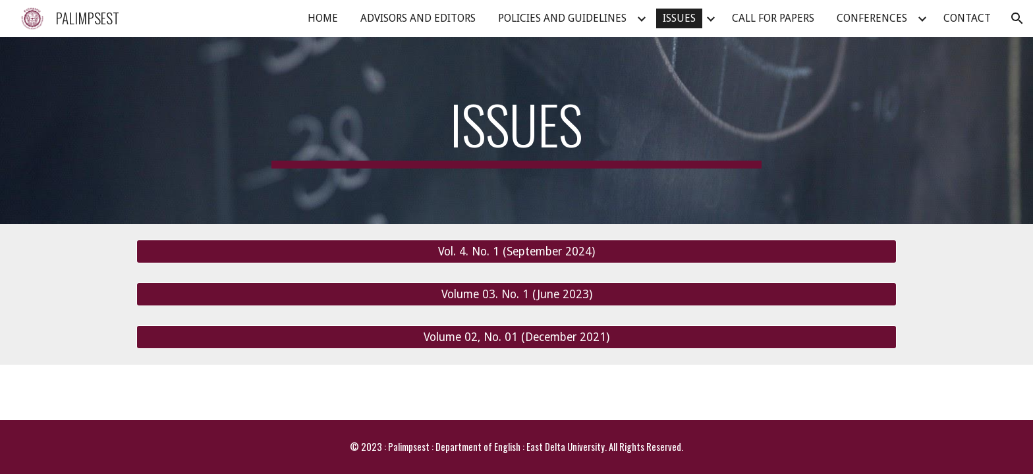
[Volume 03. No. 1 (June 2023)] (516, 294)
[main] (516, 130)
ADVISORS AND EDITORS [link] (418, 18)
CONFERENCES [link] (872, 18)
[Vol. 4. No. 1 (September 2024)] (516, 252)
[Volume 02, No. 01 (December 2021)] (516, 337)
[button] (1017, 18)
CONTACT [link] (967, 18)
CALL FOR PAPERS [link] (773, 18)
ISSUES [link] (679, 18)
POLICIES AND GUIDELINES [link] (562, 18)
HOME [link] (323, 18)
